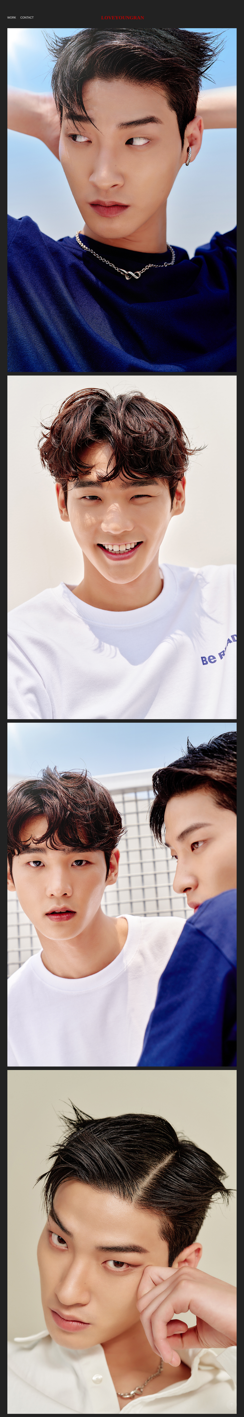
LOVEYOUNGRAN (122, 17)
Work (11, 17)
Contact (27, 17)
